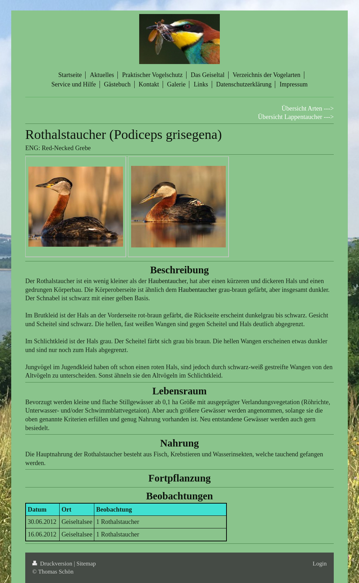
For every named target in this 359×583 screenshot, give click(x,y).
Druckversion (53, 563)
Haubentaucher (167, 281)
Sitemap (86, 563)
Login (320, 563)
